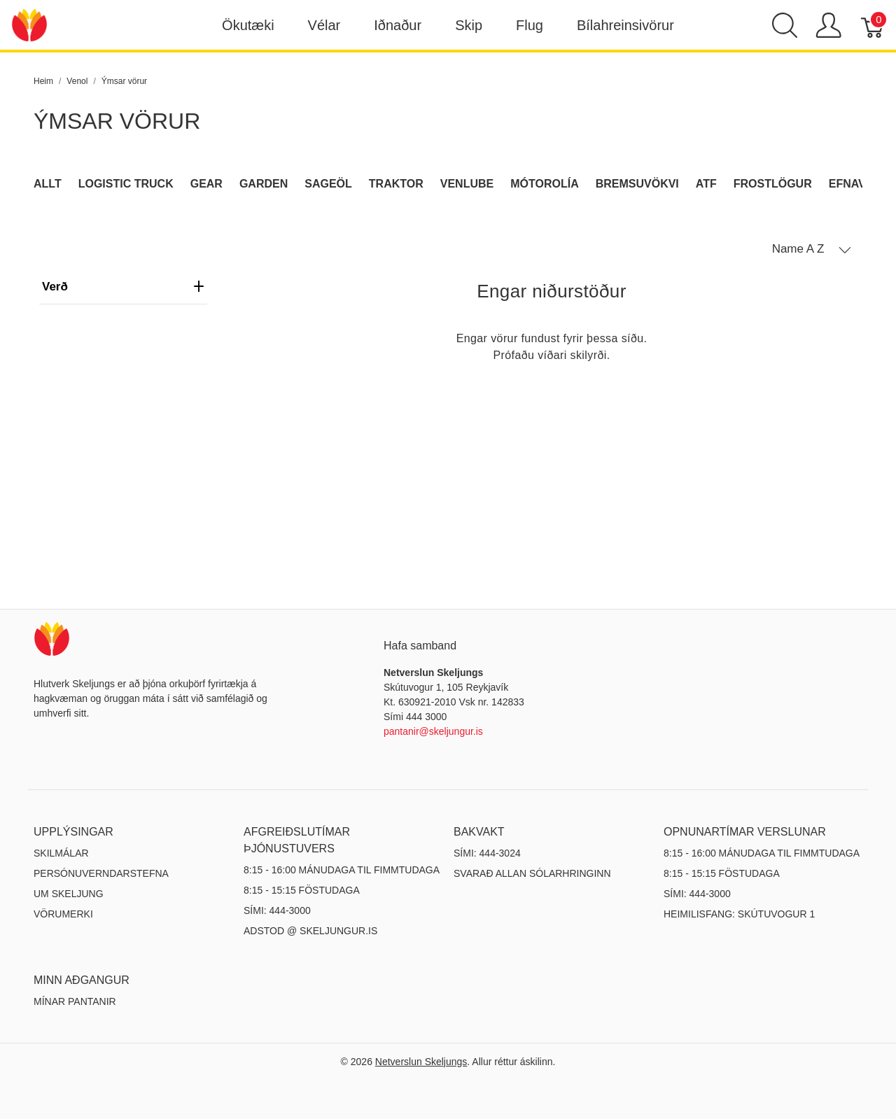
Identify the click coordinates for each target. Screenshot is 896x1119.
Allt (48, 184)
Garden (263, 184)
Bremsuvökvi (637, 184)
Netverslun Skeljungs (421, 1061)
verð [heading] (123, 286)
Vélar (324, 25)
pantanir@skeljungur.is (433, 731)
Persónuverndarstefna (101, 873)
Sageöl (328, 184)
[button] (811, 249)
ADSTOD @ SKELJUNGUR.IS (310, 930)
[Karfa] (873, 25)
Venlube (466, 184)
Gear (206, 184)
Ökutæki (248, 25)
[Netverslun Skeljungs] (29, 24)
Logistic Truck (126, 184)
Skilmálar (61, 853)
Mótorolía (544, 184)
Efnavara (859, 184)
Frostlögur (773, 184)
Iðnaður (397, 25)
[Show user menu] (828, 25)
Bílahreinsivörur (625, 25)
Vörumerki (63, 914)
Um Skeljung (69, 893)
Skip (468, 25)
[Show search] (784, 25)
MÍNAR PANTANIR (75, 1001)
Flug (529, 25)
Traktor (396, 184)
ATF (706, 184)
